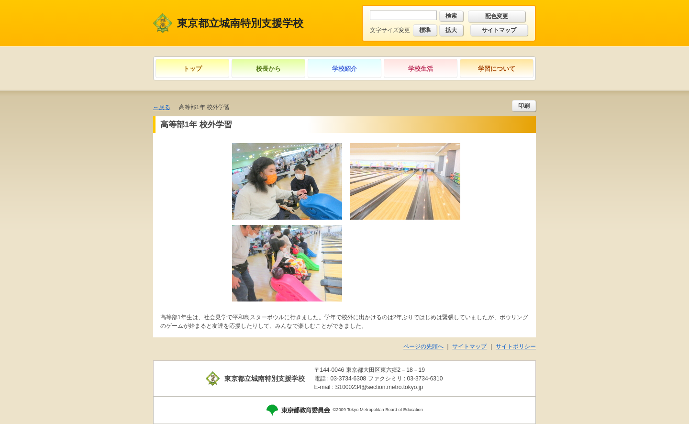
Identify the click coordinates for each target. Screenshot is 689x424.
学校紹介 (344, 68)
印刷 (524, 105)
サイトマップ (499, 30)
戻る (164, 107)
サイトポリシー (516, 346)
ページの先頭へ (423, 346)
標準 (425, 30)
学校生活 (420, 68)
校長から (268, 68)
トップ (192, 68)
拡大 (451, 30)
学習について (496, 68)
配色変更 (496, 16)
